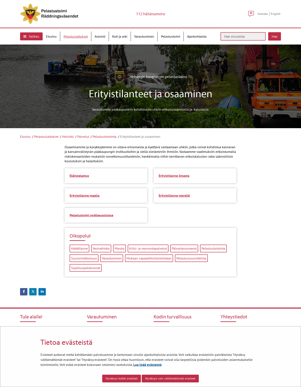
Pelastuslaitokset (46, 136)
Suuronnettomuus (84, 258)
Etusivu (25, 136)
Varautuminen (112, 258)
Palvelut (83, 136)
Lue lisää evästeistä (147, 365)
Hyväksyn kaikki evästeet (122, 378)
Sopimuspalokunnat (85, 268)
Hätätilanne (79, 248)
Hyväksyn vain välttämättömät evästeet (170, 378)
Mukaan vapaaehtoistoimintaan (149, 258)
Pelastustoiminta (104, 136)
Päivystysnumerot (184, 248)
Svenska (263, 14)
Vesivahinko (101, 248)
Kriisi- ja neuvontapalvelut (148, 248)
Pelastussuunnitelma (191, 258)
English (276, 14)
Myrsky (119, 248)
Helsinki (68, 136)
